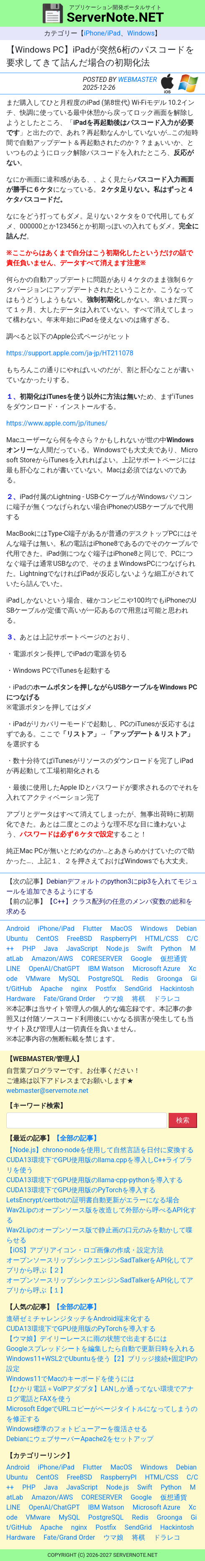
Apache (51, 989)
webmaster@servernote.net (47, 1091)
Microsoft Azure (156, 969)
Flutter (92, 929)
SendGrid (138, 989)
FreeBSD (79, 939)
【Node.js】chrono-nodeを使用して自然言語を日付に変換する (100, 1150)
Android (18, 929)
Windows (140, 33)
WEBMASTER (137, 80)
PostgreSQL (105, 979)
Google (141, 959)
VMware (38, 979)
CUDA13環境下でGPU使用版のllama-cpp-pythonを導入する (94, 1180)
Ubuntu (17, 939)
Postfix (105, 989)
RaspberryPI (118, 939)
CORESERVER (101, 959)
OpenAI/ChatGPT (53, 969)
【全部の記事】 (76, 1138)
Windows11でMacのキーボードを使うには (70, 1379)
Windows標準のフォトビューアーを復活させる (76, 1429)
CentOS (47, 939)
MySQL (69, 979)
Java (51, 949)
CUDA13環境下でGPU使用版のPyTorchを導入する (81, 1190)
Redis (140, 979)
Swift (144, 949)
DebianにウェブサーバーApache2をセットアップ (80, 1439)
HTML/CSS (161, 939)
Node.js (117, 949)
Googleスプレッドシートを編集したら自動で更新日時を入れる (100, 1349)
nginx (79, 989)
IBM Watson (106, 969)
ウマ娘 (113, 999)
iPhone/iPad (102, 33)
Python (171, 949)
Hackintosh (177, 989)
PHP (29, 949)
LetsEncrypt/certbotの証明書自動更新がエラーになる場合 (92, 1200)
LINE (13, 969)
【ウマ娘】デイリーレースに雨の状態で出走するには (86, 1339)
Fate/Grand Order (69, 999)
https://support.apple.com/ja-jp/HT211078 (69, 353)
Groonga (169, 979)
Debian (186, 929)
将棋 (138, 999)
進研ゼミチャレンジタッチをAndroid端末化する (78, 1319)
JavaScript (81, 949)
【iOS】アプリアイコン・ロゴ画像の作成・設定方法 (85, 1250)
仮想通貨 (173, 959)
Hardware (20, 999)
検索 (183, 1120)
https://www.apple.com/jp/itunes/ (57, 423)
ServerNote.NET (115, 17)
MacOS (121, 929)
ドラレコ (167, 999)
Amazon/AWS (52, 959)
